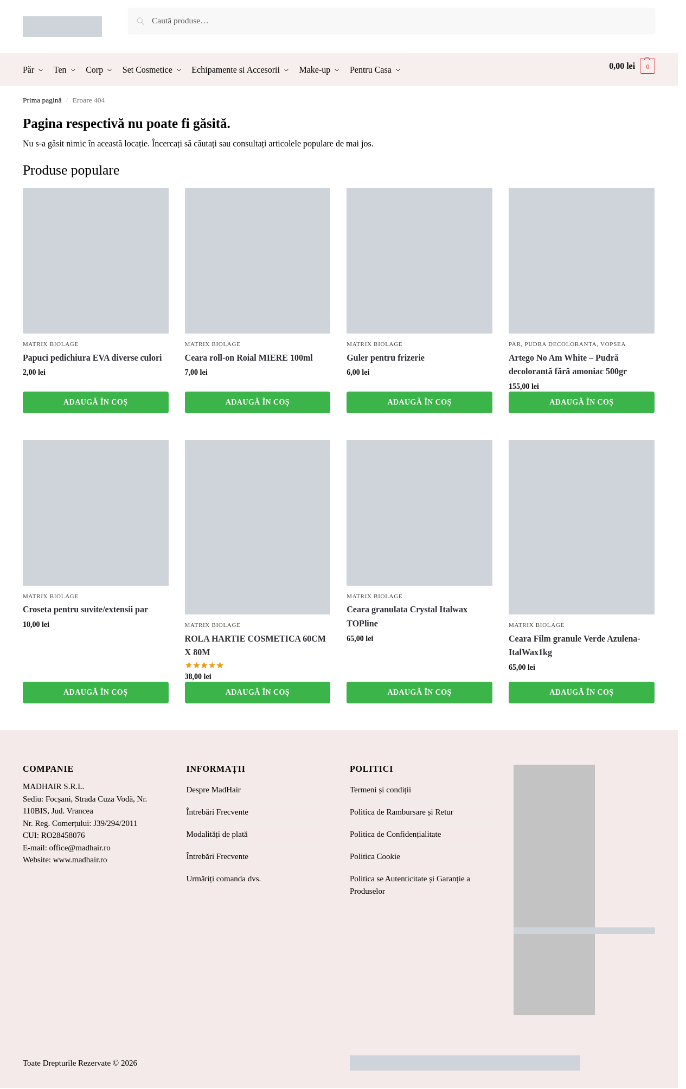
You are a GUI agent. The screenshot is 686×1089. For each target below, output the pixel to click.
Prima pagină (42, 100)
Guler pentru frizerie (386, 357)
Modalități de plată (216, 834)
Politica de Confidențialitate (395, 834)
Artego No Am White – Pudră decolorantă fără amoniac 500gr (568, 364)
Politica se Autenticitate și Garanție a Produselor (410, 884)
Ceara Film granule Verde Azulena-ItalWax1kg (574, 645)
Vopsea (613, 344)
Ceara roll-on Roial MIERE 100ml (249, 357)
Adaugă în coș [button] (95, 402)
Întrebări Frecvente (217, 812)
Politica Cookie (375, 856)
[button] (632, 66)
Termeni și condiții (380, 789)
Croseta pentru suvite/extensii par (85, 609)
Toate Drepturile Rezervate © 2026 (80, 1063)
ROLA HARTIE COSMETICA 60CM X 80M (255, 645)
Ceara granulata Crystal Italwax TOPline (407, 616)
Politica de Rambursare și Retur (401, 812)
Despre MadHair (213, 789)
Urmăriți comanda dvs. (223, 878)
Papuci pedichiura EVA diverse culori (92, 357)
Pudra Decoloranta (560, 344)
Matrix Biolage (51, 344)
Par (515, 344)
